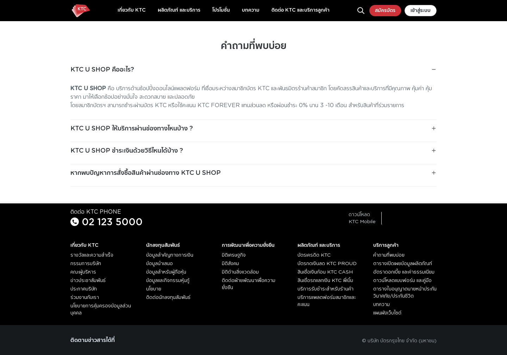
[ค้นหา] (361, 11)
